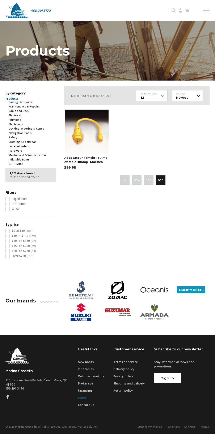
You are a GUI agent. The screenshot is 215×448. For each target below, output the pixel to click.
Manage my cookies (145, 441)
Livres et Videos (19, 160)
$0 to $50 (22, 245)
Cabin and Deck (19, 124)
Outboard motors (91, 390)
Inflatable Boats (19, 173)
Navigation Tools (20, 146)
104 (137, 194)
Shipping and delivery (129, 397)
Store (82, 412)
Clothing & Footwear (22, 155)
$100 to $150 (24, 255)
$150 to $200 (24, 260)
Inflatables (86, 383)
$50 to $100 (24, 250)
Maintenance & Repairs (24, 120)
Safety (13, 151)
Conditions (170, 441)
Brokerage (85, 397)
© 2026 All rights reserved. (35, 441)
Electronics (16, 138)
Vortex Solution (92, 441)
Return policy (123, 404)
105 (148, 194)
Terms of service (125, 376)
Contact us (86, 419)
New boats (86, 376)
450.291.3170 (41, 11)
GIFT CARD (16, 177)
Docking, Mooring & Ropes (26, 142)
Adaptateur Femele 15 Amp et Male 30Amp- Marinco (86, 174)
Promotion (19, 218)
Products (11, 112)
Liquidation (19, 213)
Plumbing (15, 133)
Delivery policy (123, 383)
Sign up (167, 392)
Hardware (15, 164)
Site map (188, 441)
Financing (85, 404)
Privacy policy (123, 390)
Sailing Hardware (21, 116)
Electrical (15, 129)
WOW (16, 223)
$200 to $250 (24, 265)
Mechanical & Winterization (27, 169)
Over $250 (23, 270)
